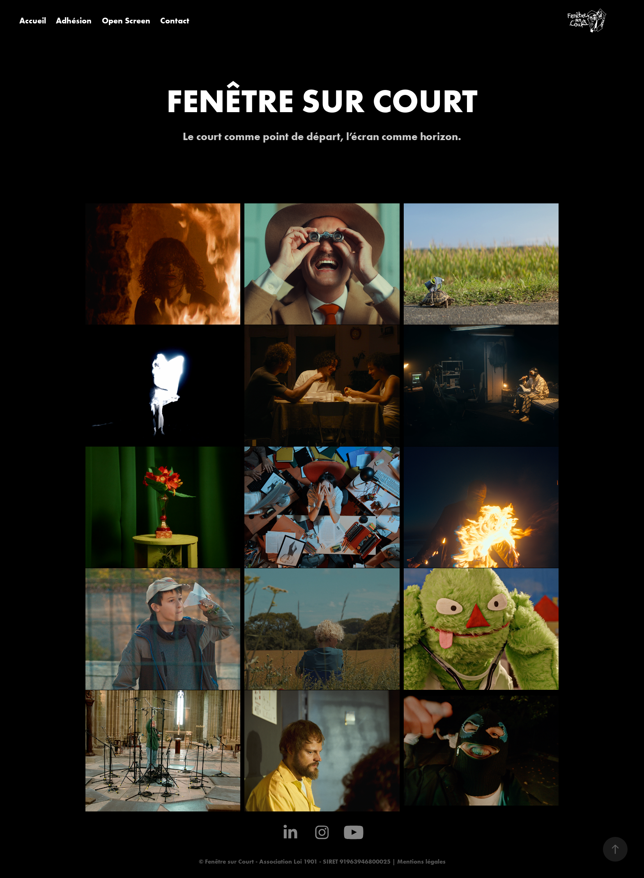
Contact (174, 20)
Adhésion (74, 20)
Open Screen (126, 20)
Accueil (32, 20)
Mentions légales (421, 861)
